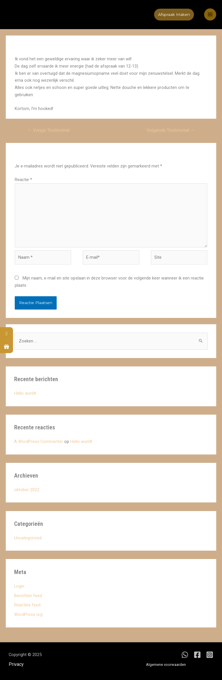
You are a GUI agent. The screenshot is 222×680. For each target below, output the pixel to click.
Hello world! (25, 393)
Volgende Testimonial (171, 130)
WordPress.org (28, 614)
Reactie (23, 179)
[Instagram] (209, 654)
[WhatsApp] (184, 654)
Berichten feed (28, 595)
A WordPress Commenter (38, 441)
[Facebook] (197, 654)
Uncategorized (28, 538)
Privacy (16, 664)
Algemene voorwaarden (166, 664)
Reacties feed (27, 605)
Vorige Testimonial (48, 130)
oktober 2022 (26, 489)
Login (19, 586)
